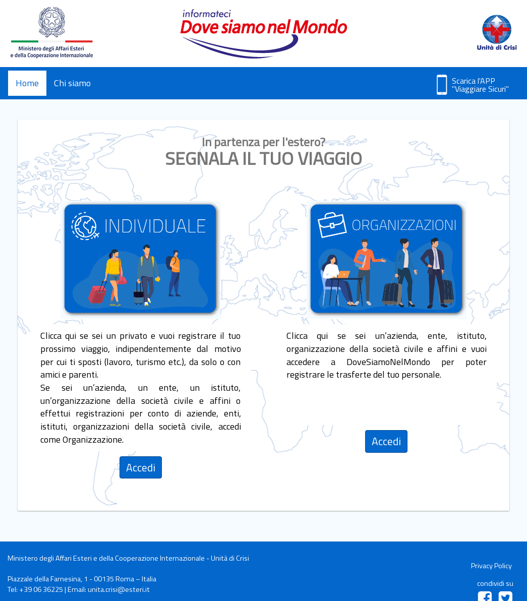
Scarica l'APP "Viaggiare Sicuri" (480, 85)
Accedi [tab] (140, 467)
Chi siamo (72, 83)
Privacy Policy (491, 565)
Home (27, 83)
